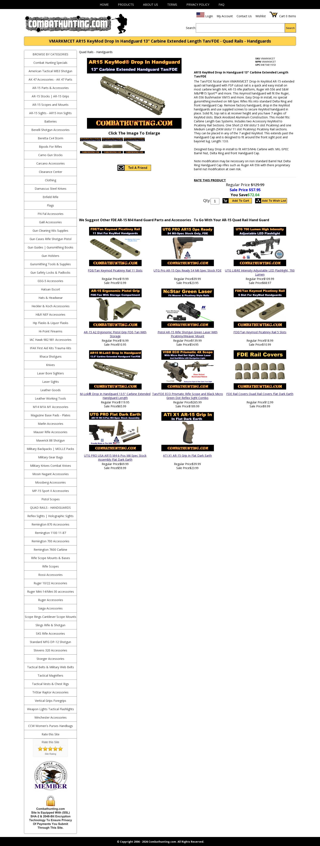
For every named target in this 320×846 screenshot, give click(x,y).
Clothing (50, 180)
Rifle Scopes (50, 566)
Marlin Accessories (50, 424)
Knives (50, 365)
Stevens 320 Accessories (50, 650)
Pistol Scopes (50, 499)
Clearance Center (50, 172)
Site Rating (50, 754)
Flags (50, 205)
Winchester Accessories (50, 717)
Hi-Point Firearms (50, 331)
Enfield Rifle (50, 197)
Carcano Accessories (50, 163)
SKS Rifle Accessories (50, 633)
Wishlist (260, 16)
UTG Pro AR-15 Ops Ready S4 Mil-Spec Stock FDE (187, 270)
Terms (172, 5)
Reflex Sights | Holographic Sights (50, 516)
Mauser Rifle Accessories (50, 432)
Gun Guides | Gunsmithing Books (50, 247)
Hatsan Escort (50, 289)
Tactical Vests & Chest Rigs (50, 684)
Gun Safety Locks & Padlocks (50, 273)
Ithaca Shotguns (51, 356)
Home (104, 5)
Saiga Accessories (50, 608)
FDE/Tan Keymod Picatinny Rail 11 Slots (115, 270)
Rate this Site (50, 734)
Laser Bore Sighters (50, 373)
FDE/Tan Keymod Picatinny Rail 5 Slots (259, 332)
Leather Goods (50, 390)
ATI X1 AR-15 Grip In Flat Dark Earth (187, 456)
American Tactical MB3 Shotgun (50, 71)
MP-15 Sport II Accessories (50, 491)
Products (126, 5)
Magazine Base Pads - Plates (50, 415)
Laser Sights (50, 382)
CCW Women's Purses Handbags (50, 726)
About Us (150, 5)
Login (209, 16)
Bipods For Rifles (50, 147)
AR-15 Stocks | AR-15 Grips (50, 96)
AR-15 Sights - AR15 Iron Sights (50, 113)
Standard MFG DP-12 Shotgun (50, 642)
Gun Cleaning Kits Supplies (50, 231)
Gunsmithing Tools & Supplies (50, 264)
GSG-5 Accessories (50, 281)
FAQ (221, 5)
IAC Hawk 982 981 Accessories (50, 340)
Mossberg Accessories (50, 482)
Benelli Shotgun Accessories (50, 130)
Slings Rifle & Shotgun (50, 625)
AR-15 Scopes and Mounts (50, 105)
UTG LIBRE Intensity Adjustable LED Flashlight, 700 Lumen (260, 272)
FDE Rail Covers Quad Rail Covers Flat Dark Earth (259, 394)
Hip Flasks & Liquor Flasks (50, 323)
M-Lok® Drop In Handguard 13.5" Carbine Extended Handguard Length (115, 396)
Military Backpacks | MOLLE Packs (50, 449)
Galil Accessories (50, 222)
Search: (191, 28)
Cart (282, 16)
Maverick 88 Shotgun (50, 440)
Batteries (50, 121)
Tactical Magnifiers (50, 675)
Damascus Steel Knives (50, 189)
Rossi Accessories (50, 575)
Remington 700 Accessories (50, 541)
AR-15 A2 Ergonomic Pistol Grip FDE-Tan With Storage (115, 334)
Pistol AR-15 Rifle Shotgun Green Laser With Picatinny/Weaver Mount (187, 334)
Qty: (207, 200)
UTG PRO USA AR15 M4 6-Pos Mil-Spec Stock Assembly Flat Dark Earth (115, 458)
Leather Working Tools (50, 398)
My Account (225, 16)
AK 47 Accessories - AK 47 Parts (50, 79)
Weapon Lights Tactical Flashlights (50, 709)
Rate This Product (210, 180)
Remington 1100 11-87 (50, 533)
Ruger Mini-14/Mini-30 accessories (50, 592)
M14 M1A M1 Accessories (50, 407)
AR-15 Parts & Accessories (50, 88)
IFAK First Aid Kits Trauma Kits (50, 348)
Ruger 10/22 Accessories (50, 583)
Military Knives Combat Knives (50, 466)
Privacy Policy (197, 5)
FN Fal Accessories (50, 214)
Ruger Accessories (50, 600)
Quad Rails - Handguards (50, 508)
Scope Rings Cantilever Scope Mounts (50, 617)
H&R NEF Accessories (50, 314)
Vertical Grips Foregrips (50, 701)
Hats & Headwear (50, 298)
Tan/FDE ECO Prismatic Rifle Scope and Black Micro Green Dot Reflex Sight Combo (187, 396)
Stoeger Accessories (50, 659)
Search (290, 28)
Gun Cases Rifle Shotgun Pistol (50, 239)
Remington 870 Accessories (50, 524)
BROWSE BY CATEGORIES (50, 54)
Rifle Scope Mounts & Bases (50, 558)
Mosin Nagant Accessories (50, 474)
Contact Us (244, 16)
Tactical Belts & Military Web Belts (50, 667)
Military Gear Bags (50, 457)
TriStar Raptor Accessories (50, 692)
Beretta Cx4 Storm (50, 138)
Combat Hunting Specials (50, 63)
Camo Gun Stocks (50, 155)
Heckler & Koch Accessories (51, 306)
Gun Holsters (50, 256)
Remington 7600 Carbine (50, 550)
